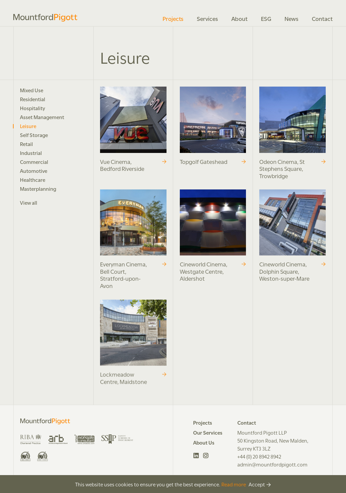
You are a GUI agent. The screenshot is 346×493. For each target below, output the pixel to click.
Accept (257, 484)
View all (28, 202)
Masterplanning (38, 188)
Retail (26, 143)
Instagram (206, 455)
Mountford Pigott (45, 18)
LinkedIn (196, 455)
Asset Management (42, 116)
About (239, 18)
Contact (322, 18)
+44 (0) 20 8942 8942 (259, 456)
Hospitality (32, 107)
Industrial (31, 152)
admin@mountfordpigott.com (272, 464)
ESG (266, 18)
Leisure (28, 125)
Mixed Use (31, 90)
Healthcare (32, 179)
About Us (203, 442)
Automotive (33, 170)
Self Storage (34, 134)
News (291, 18)
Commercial (34, 161)
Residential (32, 99)
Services (207, 18)
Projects (173, 18)
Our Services (207, 432)
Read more (233, 484)
